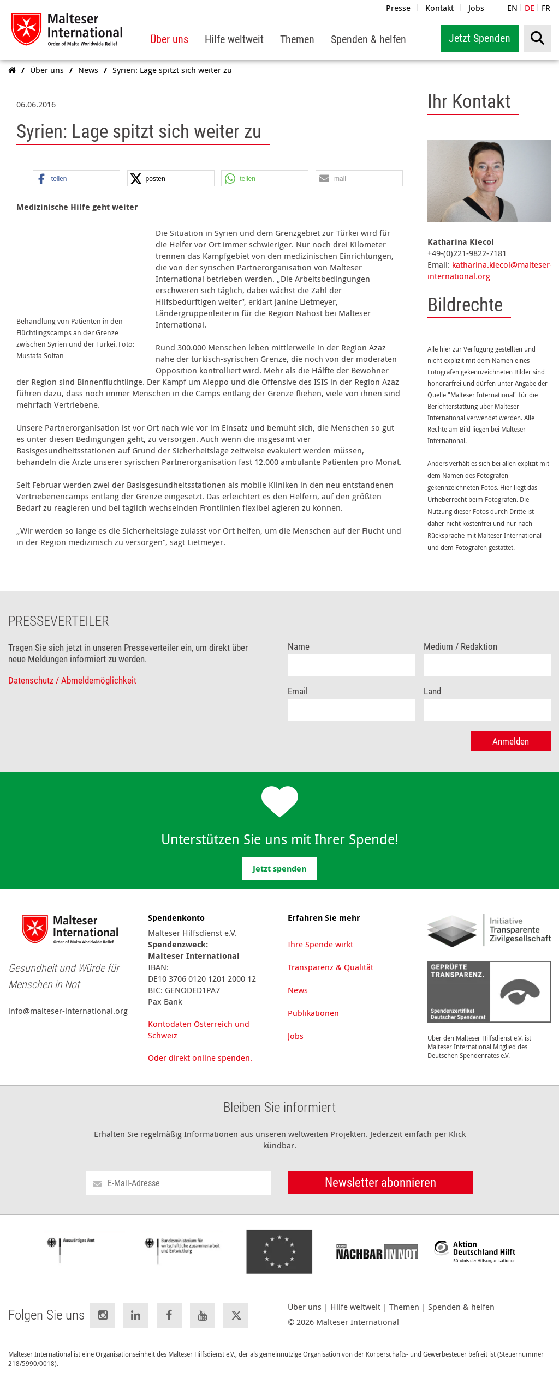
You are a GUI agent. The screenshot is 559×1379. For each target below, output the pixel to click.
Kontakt (439, 7)
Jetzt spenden (279, 866)
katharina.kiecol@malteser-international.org (489, 270)
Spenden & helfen (461, 1304)
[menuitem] (169, 39)
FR (546, 7)
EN (512, 7)
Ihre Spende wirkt (320, 941)
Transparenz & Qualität (330, 964)
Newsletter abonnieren (380, 1179)
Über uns (305, 1304)
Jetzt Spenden (479, 38)
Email (298, 688)
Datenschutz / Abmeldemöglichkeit (72, 677)
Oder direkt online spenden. (200, 1054)
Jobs (476, 7)
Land (432, 688)
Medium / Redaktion (460, 644)
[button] (76, 179)
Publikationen (313, 1010)
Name (299, 644)
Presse (398, 7)
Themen (404, 1304)
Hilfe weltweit (355, 1304)
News (298, 987)
